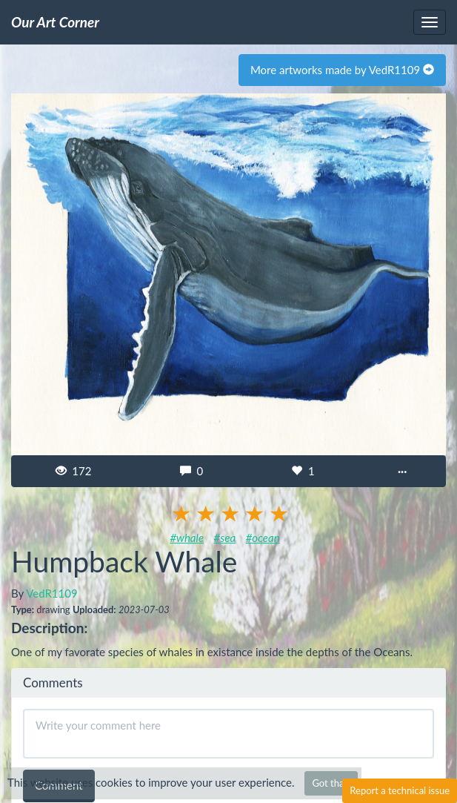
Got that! (331, 783)
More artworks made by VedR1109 (342, 69)
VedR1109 (51, 593)
